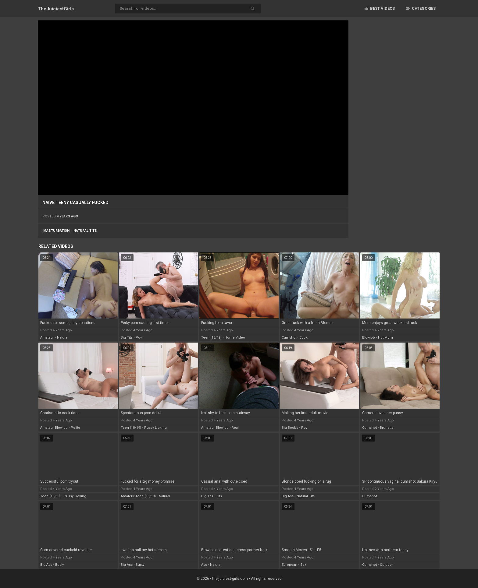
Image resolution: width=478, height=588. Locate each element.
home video (235, 338)
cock (303, 338)
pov (139, 338)
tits (219, 496)
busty (59, 565)
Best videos (380, 8)
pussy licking (155, 428)
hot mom (385, 338)
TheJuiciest (56, 9)
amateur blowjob (54, 428)
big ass (288, 496)
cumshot (289, 338)
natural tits (85, 231)
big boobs (290, 428)
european (289, 565)
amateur (47, 338)
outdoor (386, 565)
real (235, 428)
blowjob (368, 338)
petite (75, 428)
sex (303, 565)
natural (62, 338)
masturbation (56, 231)
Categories (421, 8)
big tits (127, 338)
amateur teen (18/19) (138, 496)
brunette (387, 428)
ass (204, 565)
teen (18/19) (211, 338)
